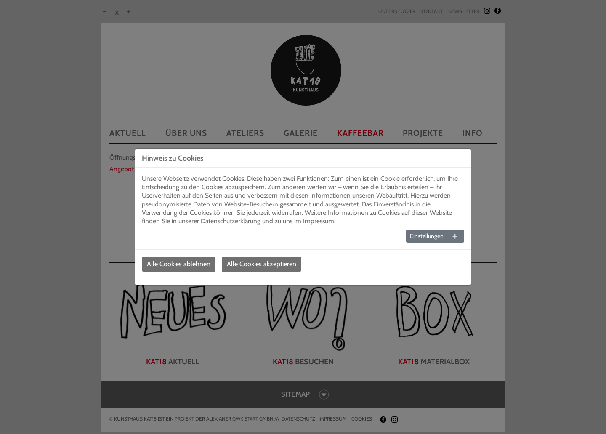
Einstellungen (427, 236)
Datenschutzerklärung (230, 221)
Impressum (318, 221)
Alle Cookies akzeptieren (261, 264)
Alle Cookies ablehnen (178, 264)
